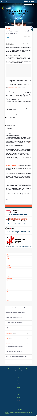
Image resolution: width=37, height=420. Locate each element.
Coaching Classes (9, 278)
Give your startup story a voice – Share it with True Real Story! (18, 246)
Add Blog (18, 397)
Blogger (7, 328)
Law (7, 291)
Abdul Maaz (8, 343)
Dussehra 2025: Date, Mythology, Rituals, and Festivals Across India (15, 307)
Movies (8, 269)
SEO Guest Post (18, 411)
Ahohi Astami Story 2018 (9, 361)
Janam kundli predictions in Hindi (13, 165)
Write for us (18, 380)
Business (8, 276)
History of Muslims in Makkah (10, 341)
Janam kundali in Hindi (12, 87)
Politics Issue (9, 267)
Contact (18, 377)
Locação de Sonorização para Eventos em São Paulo (13, 327)
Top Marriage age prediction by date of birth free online (14, 351)
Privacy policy (18, 387)
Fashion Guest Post (29, 411)
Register (18, 404)
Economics (8, 298)
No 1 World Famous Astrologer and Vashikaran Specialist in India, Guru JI (16, 356)
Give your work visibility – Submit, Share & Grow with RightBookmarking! (18, 224)
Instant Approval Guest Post (13, 412)
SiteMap (18, 405)
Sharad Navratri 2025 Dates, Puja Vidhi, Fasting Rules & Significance (15, 312)
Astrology (8, 271)
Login (18, 402)
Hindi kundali (27, 96)
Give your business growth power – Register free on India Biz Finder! (18, 232)
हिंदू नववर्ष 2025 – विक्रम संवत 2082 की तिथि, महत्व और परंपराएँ (14, 317)
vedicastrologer (12, 36)
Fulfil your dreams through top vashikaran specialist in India (14, 346)
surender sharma (8, 309)
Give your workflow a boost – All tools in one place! (18, 214)
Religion (8, 28)
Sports (8, 256)
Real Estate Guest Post (23, 411)
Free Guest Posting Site (21, 412)
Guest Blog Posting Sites (27, 412)
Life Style (8, 258)
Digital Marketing (9, 282)
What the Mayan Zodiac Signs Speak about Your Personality (14, 322)
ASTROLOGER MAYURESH (9, 333)
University (8, 293)
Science (8, 300)
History (8, 254)
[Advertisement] (18, 70)
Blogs (18, 394)
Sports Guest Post (7, 412)
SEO (7, 280)
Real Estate (8, 287)
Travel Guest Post (7, 411)
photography (9, 265)
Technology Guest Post (12, 411)
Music (8, 289)
